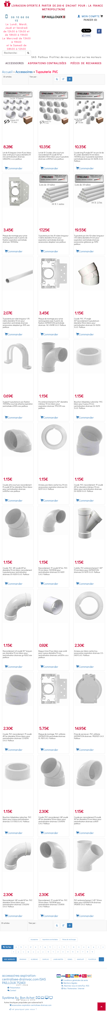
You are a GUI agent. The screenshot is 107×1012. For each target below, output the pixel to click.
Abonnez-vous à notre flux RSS (75, 985)
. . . (101, 959)
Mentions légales (69, 983)
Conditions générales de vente (74, 980)
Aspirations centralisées (47, 63)
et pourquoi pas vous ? (23, 1009)
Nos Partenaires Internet (72, 988)
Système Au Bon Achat (27, 997)
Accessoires (14, 63)
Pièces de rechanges (86, 63)
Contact (12, 990)
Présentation (14, 987)
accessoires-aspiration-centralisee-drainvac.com (30, 1005)
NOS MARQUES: (9, 959)
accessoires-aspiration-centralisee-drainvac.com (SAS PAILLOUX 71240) (24, 979)
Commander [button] (13, 168)
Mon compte (89, 16)
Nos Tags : (7, 947)
